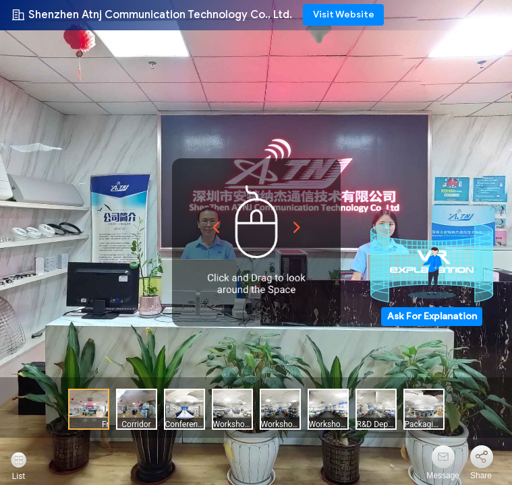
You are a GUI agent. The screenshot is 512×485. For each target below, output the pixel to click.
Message (442, 475)
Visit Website (343, 14)
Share (481, 475)
